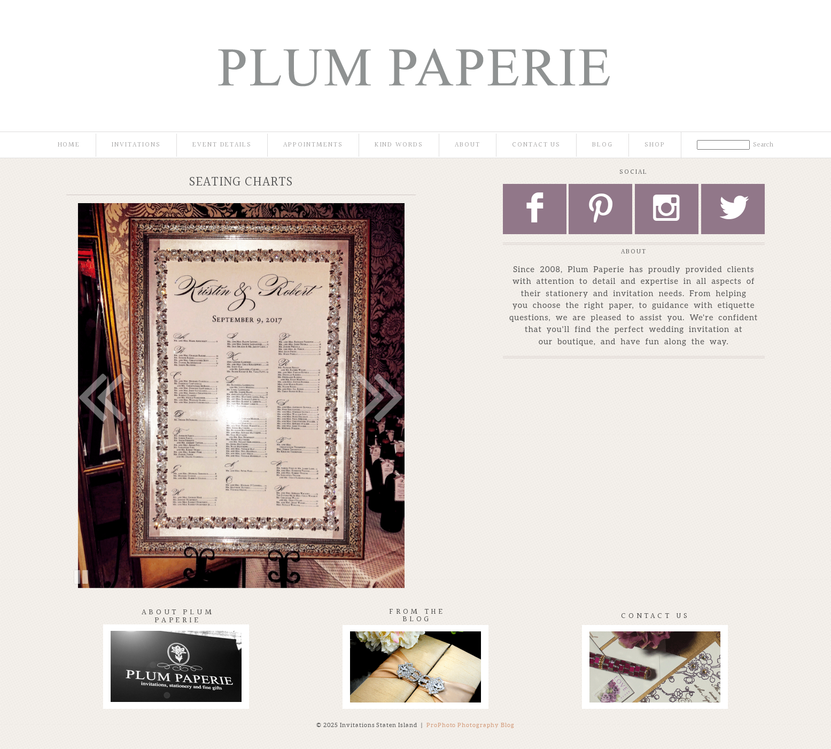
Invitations (136, 145)
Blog (602, 145)
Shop (654, 145)
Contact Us (536, 145)
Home (69, 145)
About (467, 145)
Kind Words (399, 145)
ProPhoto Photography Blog (470, 725)
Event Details (222, 145)
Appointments (313, 145)
